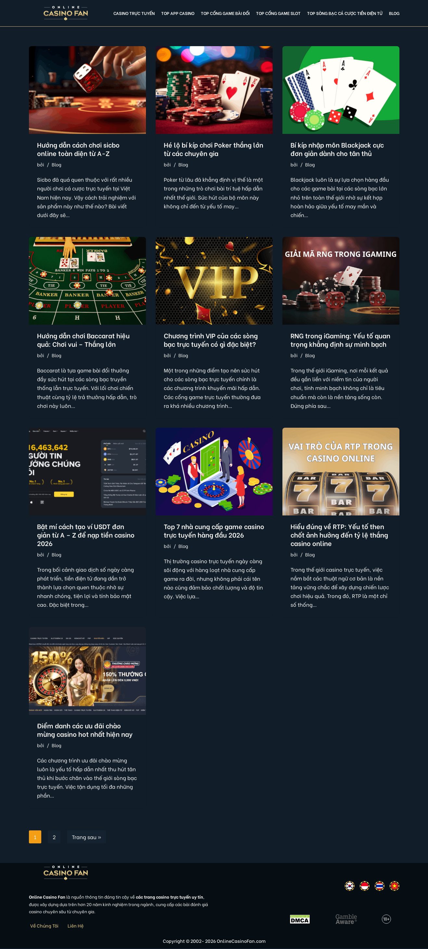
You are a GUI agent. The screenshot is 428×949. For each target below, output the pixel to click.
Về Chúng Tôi (44, 926)
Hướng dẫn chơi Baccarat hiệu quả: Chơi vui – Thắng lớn (83, 339)
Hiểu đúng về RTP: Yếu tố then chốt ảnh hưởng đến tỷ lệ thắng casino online (339, 535)
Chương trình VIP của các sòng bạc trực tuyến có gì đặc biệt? (211, 339)
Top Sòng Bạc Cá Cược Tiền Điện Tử (345, 13)
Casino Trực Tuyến (134, 13)
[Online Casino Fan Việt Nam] (66, 13)
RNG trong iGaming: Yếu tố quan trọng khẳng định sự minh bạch (340, 339)
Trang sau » (86, 837)
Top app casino (177, 13)
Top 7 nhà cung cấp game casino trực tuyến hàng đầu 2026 (214, 531)
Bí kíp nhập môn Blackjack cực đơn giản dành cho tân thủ (337, 149)
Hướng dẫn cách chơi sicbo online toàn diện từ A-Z (78, 149)
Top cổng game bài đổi (225, 13)
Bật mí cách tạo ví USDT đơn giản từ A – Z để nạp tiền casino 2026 (86, 535)
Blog (394, 13)
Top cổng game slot (278, 13)
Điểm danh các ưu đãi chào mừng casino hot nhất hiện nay (85, 730)
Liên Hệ (76, 926)
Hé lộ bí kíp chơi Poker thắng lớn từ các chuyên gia (213, 149)
